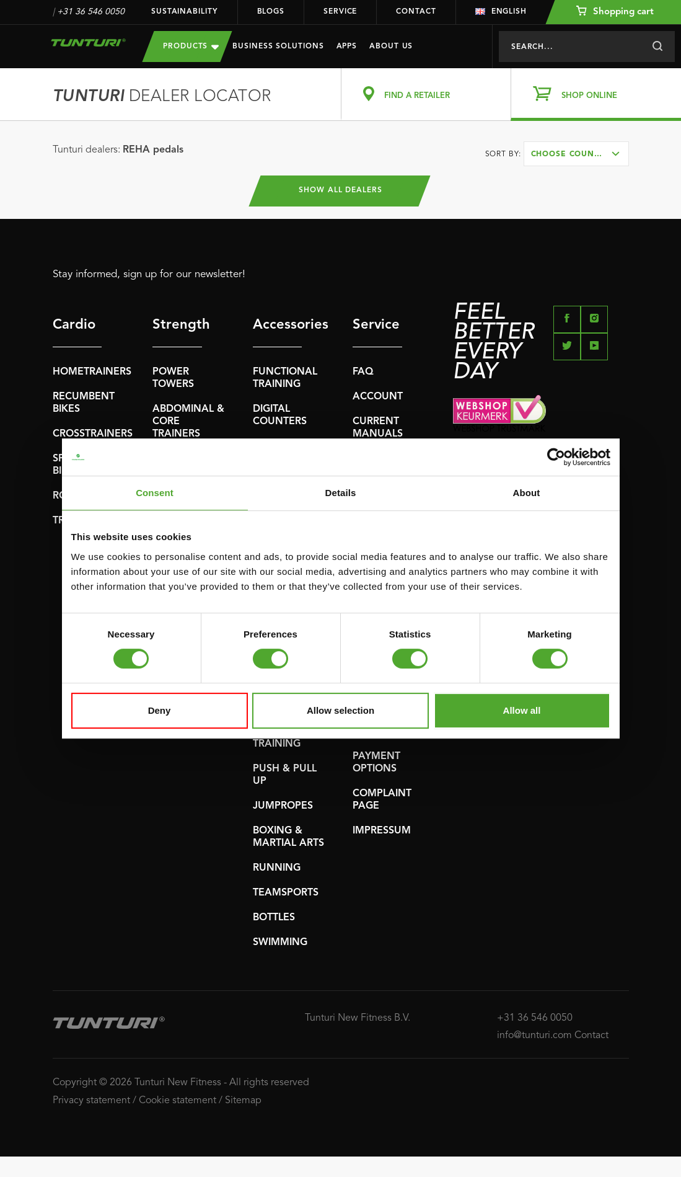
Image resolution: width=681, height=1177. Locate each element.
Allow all (522, 710)
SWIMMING (280, 943)
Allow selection (340, 710)
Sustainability (184, 12)
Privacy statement (91, 1101)
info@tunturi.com (534, 1036)
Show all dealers (340, 191)
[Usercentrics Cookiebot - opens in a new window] (556, 457)
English (501, 12)
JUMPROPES (283, 806)
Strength (177, 325)
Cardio (74, 325)
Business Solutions (277, 46)
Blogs (271, 12)
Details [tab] (340, 492)
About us (391, 46)
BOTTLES (274, 918)
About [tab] (526, 492)
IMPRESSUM (382, 831)
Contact (416, 12)
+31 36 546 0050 (91, 11)
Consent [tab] (155, 492)
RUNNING (277, 868)
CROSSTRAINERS (93, 434)
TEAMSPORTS (286, 893)
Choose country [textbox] (570, 154)
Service (340, 12)
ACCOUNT (378, 397)
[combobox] (576, 153)
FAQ (363, 372)
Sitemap (243, 1101)
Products (191, 46)
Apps (347, 46)
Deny (159, 710)
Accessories (277, 325)
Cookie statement (177, 1101)
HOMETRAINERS (92, 372)
